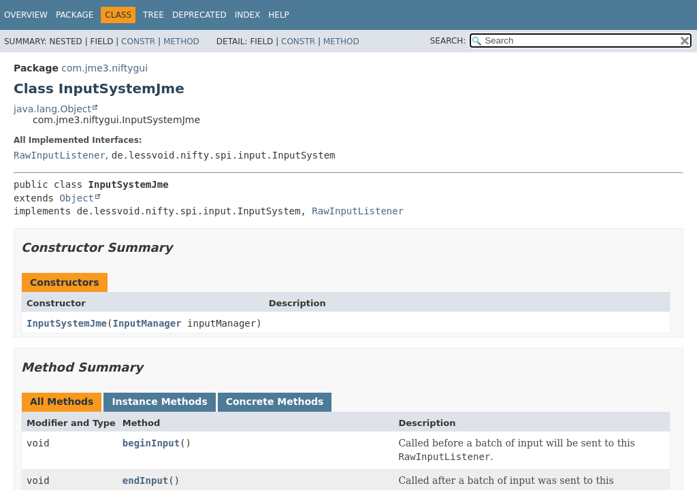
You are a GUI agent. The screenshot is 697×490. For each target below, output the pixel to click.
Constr (138, 41)
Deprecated (199, 15)
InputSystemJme (67, 323)
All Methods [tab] (61, 401)
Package (74, 15)
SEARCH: (448, 41)
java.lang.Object (52, 108)
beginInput (151, 443)
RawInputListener (60, 155)
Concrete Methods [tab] (275, 401)
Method (181, 41)
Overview (26, 15)
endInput (145, 480)
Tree (153, 15)
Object (76, 198)
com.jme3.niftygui (104, 68)
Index (248, 15)
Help (278, 15)
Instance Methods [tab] (159, 401)
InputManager (146, 323)
